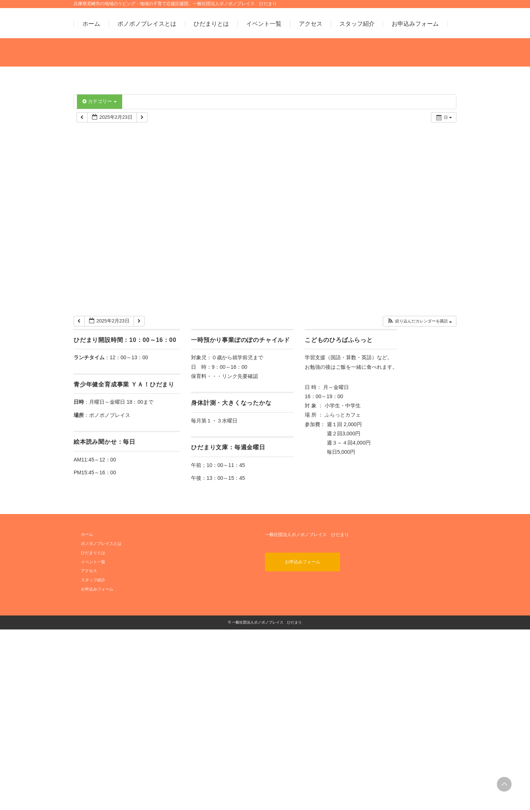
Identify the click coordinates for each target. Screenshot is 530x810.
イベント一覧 (264, 24)
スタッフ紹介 (357, 24)
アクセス (310, 24)
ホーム (91, 24)
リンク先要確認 (240, 557)
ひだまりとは (211, 24)
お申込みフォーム (415, 24)
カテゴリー (99, 101)
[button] (419, 502)
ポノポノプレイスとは (146, 24)
